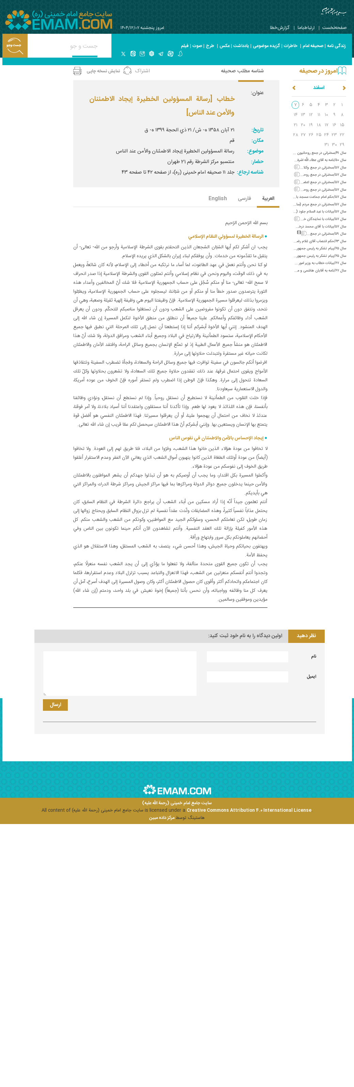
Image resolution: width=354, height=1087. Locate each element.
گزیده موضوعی (266, 46)
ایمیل (311, 676)
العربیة (268, 199)
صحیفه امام (313, 46)
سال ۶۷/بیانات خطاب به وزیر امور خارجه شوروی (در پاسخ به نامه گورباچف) (293, 263)
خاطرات (290, 46)
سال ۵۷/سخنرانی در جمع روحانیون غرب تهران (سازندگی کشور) (300, 190)
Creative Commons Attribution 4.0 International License (249, 810)
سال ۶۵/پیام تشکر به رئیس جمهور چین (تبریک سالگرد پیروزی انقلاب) (295, 256)
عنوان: (257, 93)
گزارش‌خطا (280, 28)
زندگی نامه (336, 46)
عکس (224, 46)
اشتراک (142, 71)
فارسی (244, 199)
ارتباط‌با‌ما (305, 28)
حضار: (257, 162)
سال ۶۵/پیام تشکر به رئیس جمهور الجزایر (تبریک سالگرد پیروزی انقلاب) (294, 248)
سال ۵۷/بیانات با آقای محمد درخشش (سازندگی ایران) (306, 227)
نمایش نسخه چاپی (103, 71)
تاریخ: (257, 130)
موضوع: (255, 151)
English (218, 199)
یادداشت (241, 46)
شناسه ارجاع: (250, 172)
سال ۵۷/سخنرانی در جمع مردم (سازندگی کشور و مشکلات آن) (301, 204)
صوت (197, 46)
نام (313, 656)
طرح (210, 46)
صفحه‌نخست (334, 28)
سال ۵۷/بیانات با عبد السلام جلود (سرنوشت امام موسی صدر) (302, 212)
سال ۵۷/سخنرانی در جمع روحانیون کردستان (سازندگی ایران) (302, 175)
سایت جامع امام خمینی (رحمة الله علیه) (177, 803)
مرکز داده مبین (161, 818)
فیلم (185, 46)
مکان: (257, 140)
